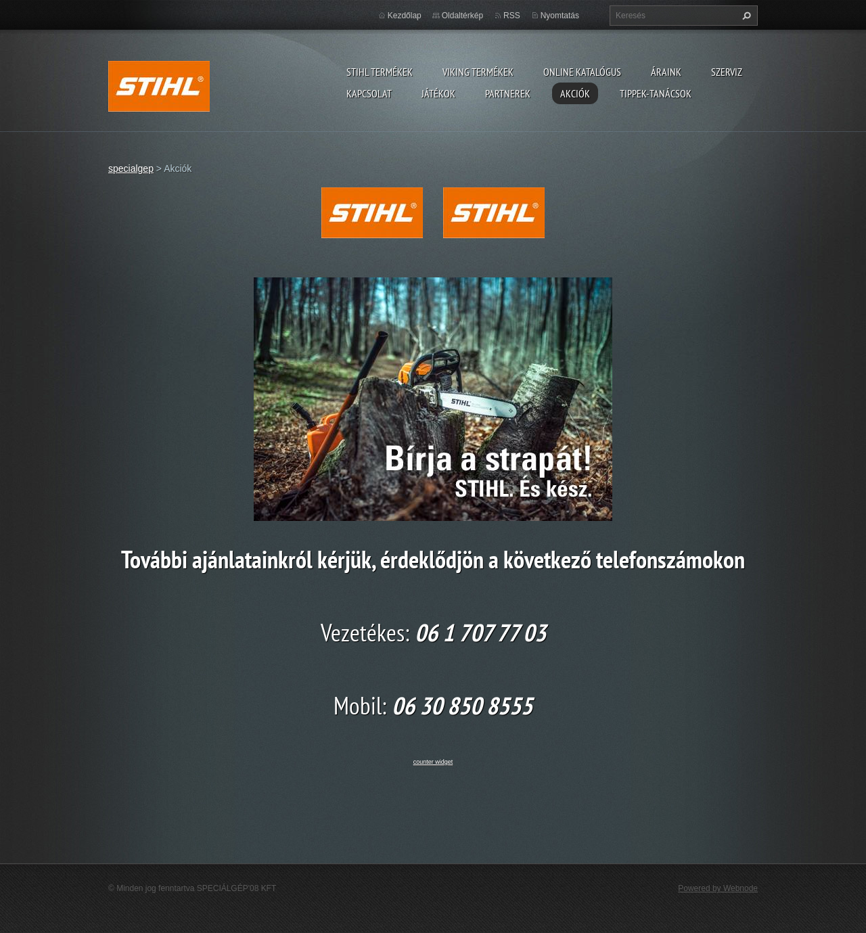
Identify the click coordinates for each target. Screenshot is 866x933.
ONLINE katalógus (582, 71)
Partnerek (507, 93)
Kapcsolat (369, 93)
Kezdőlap (404, 15)
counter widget (433, 761)
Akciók (575, 93)
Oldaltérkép (462, 15)
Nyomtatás (560, 15)
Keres (745, 15)
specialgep (131, 168)
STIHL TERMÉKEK (379, 71)
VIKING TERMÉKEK (478, 71)
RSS (511, 15)
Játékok (438, 93)
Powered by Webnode (718, 888)
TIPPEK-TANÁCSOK (655, 93)
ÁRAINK (666, 71)
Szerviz (726, 71)
